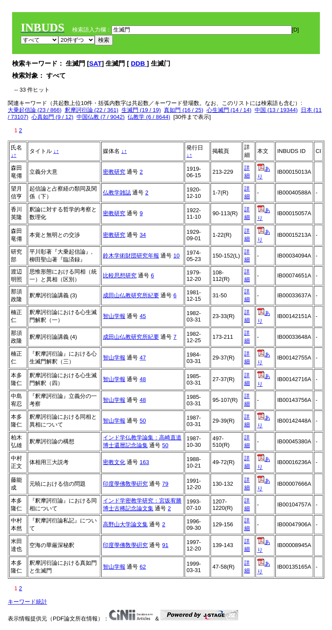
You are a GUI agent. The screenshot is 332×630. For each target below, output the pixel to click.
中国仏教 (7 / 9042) (100, 117)
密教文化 (114, 462)
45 (143, 316)
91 (165, 545)
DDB (139, 63)
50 (143, 420)
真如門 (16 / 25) (183, 110)
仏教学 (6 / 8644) (149, 117)
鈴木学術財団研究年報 (131, 255)
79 (165, 483)
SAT (95, 63)
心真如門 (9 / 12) (52, 117)
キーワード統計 (27, 601)
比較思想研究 (120, 275)
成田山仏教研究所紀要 (131, 295)
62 (143, 566)
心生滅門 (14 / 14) (229, 110)
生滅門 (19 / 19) (141, 110)
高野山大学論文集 (125, 524)
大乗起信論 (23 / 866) (34, 110)
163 (144, 462)
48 (143, 379)
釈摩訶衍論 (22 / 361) (91, 110)
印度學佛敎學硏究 (125, 483)
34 (143, 235)
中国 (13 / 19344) (276, 110)
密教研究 (114, 172)
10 (176, 255)
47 (143, 357)
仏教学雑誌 (117, 192)
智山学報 (114, 316)
